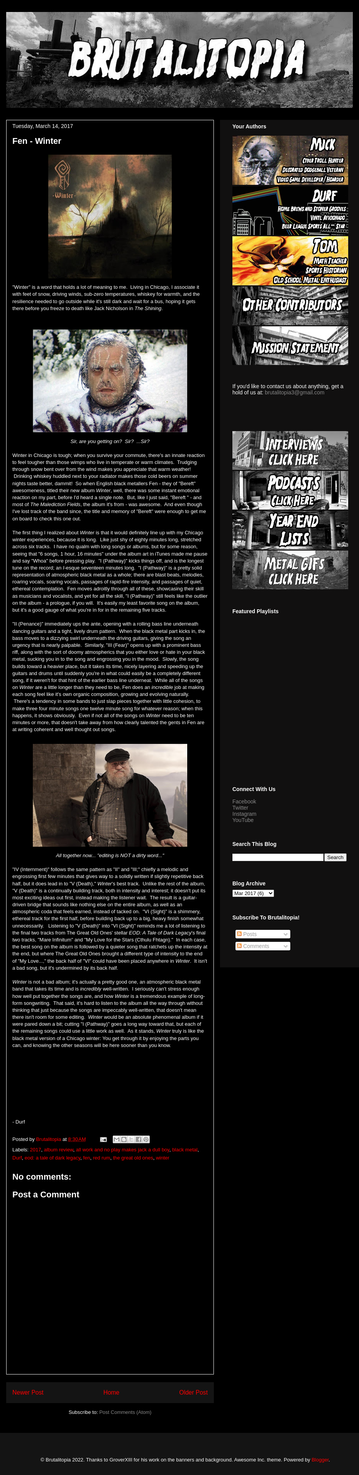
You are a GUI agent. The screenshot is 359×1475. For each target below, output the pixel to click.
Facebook (244, 801)
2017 (35, 1150)
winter (162, 1158)
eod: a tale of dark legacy (52, 1158)
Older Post (193, 1392)
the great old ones (133, 1158)
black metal (185, 1150)
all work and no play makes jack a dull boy (122, 1150)
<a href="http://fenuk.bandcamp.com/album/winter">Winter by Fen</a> (110, 1086)
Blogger (320, 1460)
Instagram (244, 814)
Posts (247, 934)
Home (111, 1392)
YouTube (243, 820)
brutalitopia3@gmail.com (294, 392)
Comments (253, 946)
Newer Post (28, 1392)
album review (58, 1150)
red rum (101, 1158)
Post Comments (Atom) (125, 1412)
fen (86, 1158)
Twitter (240, 808)
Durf (17, 1158)
